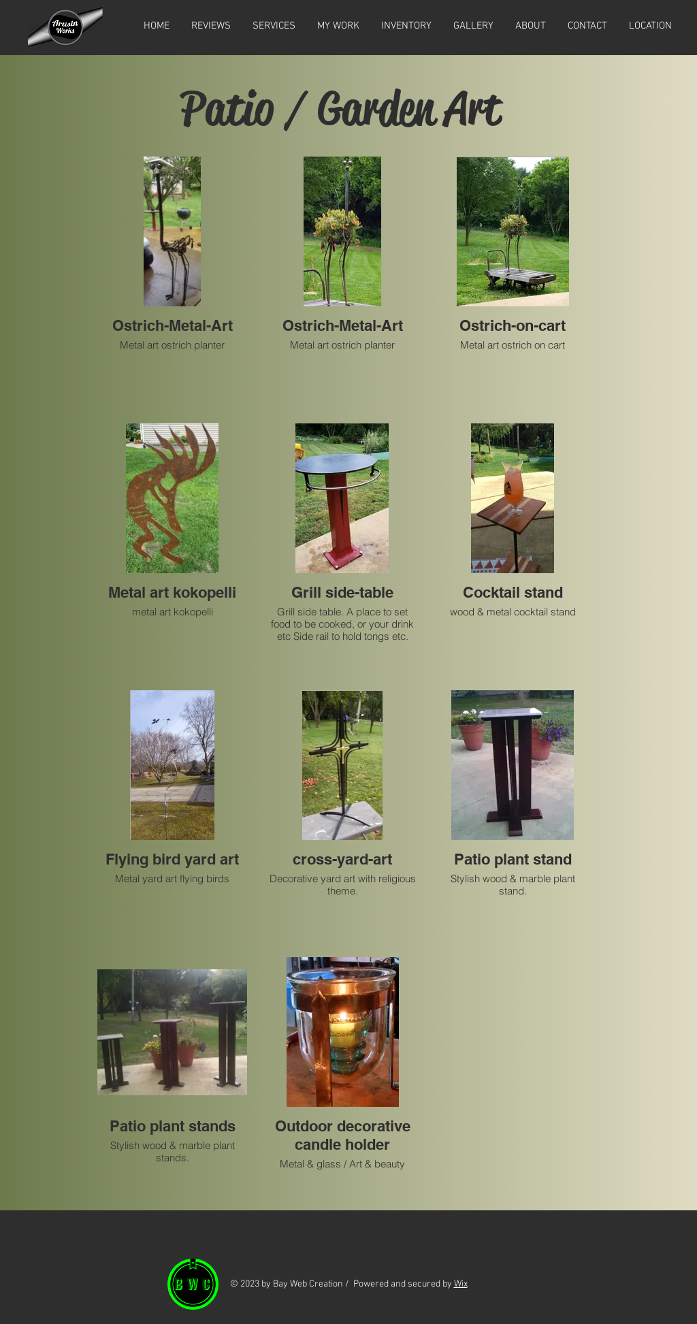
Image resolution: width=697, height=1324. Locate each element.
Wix (461, 1284)
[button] (473, 26)
